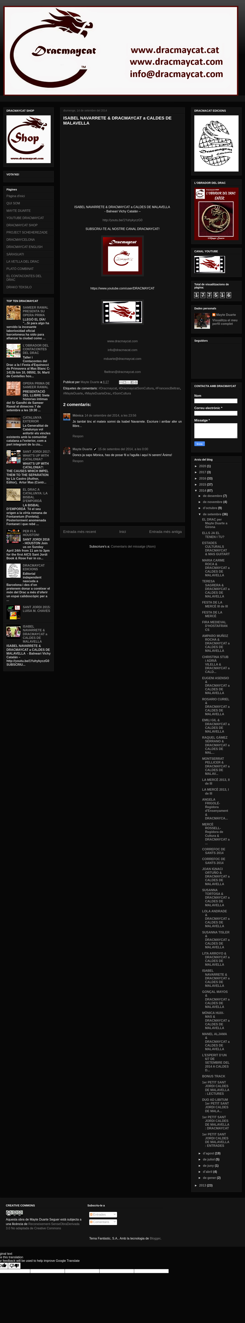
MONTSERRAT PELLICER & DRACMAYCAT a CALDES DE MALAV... (216, 766)
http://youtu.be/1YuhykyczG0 (122, 220)
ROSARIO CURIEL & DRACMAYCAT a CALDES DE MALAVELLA (216, 707)
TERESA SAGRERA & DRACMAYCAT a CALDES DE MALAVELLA (216, 589)
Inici (122, 532)
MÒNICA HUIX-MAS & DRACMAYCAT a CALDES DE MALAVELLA (216, 1020)
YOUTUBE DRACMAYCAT (25, 218)
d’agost (209, 1153)
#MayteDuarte (73, 393)
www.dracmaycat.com (122, 341)
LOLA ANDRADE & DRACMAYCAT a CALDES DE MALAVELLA (216, 919)
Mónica (78, 415)
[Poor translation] (14, 1266)
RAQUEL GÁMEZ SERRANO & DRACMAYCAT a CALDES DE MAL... (216, 745)
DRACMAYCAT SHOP (22, 225)
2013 (203, 1185)
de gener (210, 1177)
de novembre (213, 502)
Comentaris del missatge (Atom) (133, 546)
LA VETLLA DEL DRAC (22, 261)
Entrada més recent (79, 532)
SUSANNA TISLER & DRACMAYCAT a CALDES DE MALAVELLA (216, 940)
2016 (203, 478)
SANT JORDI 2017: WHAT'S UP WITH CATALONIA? (36, 455)
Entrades (98, 1214)
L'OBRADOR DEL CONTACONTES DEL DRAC (36, 349)
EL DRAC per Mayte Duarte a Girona (214, 523)
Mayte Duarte (82, 449)
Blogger (155, 1238)
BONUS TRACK (213, 1076)
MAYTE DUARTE (18, 210)
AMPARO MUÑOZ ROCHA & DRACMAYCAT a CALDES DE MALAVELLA (216, 643)
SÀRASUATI (15, 254)
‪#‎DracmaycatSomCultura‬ (136, 388)
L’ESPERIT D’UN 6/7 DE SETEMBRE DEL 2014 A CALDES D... (216, 1063)
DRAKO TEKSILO (19, 287)
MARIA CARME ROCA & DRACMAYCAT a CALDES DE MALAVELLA (216, 568)
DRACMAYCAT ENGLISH (24, 247)
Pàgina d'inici (15, 196)
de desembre (213, 496)
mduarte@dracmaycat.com (122, 358)
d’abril (208, 1171)
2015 (203, 484)
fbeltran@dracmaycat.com (122, 372)
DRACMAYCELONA (20, 239)
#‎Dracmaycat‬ (108, 388)
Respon (78, 436)
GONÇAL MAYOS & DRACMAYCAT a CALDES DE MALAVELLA (216, 999)
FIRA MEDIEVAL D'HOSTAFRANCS (215, 626)
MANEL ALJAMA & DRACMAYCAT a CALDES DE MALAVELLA (216, 1041)
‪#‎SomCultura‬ (122, 393)
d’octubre (210, 508)
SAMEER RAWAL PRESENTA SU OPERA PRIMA (35, 311)
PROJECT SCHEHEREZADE (27, 232)
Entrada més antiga (165, 532)
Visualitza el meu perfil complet (225, 322)
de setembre (212, 514)
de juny (209, 1165)
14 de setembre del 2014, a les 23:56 (110, 415)
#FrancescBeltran (167, 388)
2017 (203, 472)
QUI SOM (13, 203)
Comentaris (99, 1222)
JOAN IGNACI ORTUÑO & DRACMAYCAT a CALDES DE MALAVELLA (216, 876)
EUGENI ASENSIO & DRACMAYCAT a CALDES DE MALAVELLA (216, 685)
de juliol (209, 1159)
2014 (203, 490)
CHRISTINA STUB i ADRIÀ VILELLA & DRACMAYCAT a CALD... (216, 664)
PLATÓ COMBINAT (20, 268)
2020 (203, 466)
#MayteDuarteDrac (98, 393)
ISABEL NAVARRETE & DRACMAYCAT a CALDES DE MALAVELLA (35, 634)
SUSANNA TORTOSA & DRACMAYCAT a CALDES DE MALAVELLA (216, 897)
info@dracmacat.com (122, 350)
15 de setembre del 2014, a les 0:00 (123, 449)
